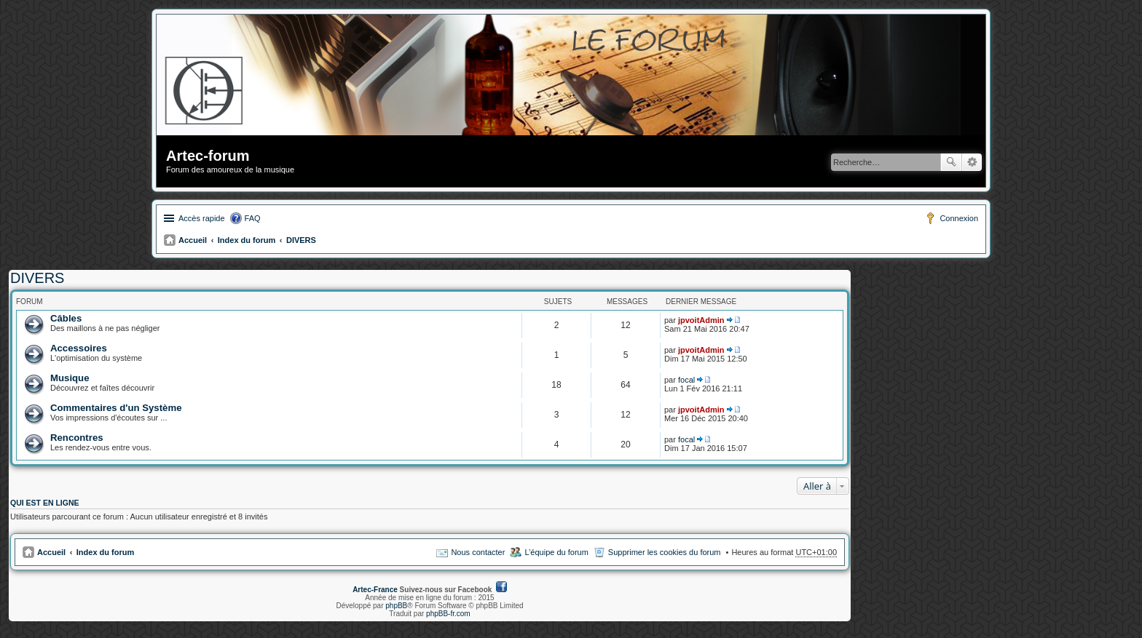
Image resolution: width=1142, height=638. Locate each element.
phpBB (396, 606)
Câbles (66, 318)
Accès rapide (201, 218)
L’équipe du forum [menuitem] (556, 552)
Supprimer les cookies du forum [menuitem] (664, 552)
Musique (69, 377)
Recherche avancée (972, 162)
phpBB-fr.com (448, 614)
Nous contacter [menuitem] (478, 552)
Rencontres (76, 437)
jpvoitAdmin (701, 320)
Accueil (192, 240)
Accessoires (78, 348)
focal (686, 379)
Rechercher (951, 162)
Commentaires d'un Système (116, 407)
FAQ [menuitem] (253, 218)
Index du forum (246, 240)
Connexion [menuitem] (959, 218)
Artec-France (375, 590)
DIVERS (301, 240)
